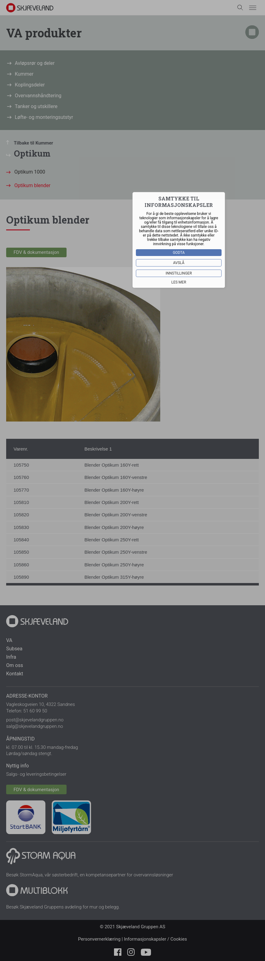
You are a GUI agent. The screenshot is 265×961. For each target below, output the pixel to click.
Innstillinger (178, 273)
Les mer (178, 282)
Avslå (179, 263)
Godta (179, 252)
